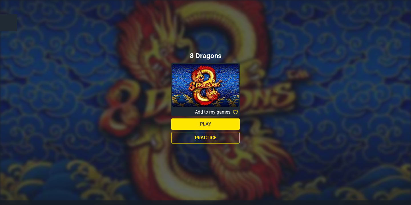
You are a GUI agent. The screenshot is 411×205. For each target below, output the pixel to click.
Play (205, 124)
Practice (205, 137)
